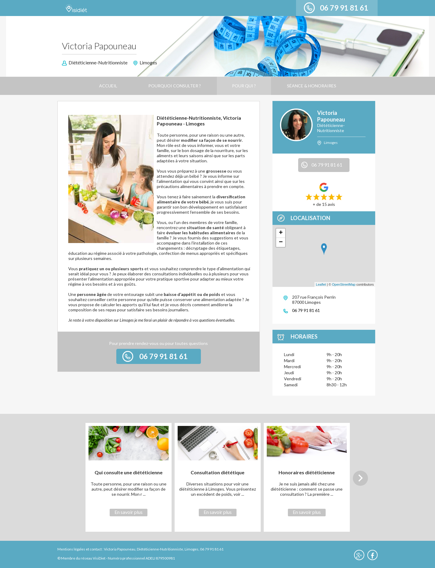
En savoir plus (128, 512)
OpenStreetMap (344, 284)
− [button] (281, 242)
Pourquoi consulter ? (174, 85)
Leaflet (321, 284)
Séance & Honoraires (311, 85)
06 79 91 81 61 (344, 7)
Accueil (108, 85)
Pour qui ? (244, 85)
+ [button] (281, 233)
